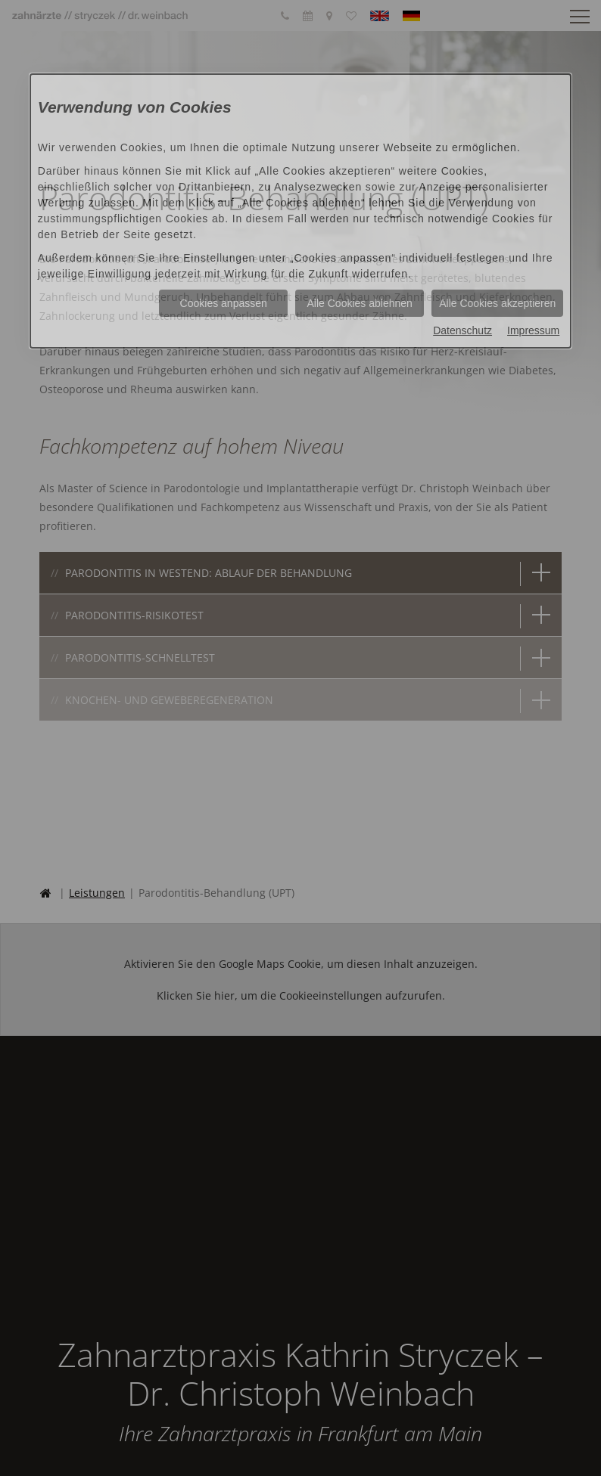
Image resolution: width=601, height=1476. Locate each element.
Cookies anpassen (223, 303)
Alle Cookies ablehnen (360, 303)
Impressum (533, 330)
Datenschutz (462, 330)
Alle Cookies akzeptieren (497, 303)
